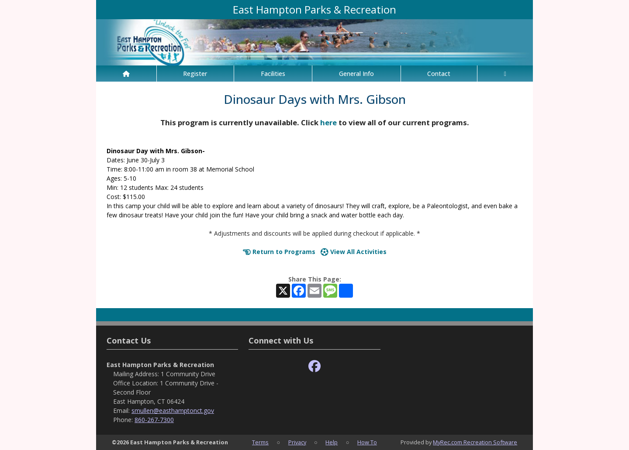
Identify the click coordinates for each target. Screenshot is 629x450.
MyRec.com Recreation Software (475, 442)
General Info (356, 73)
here (328, 122)
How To (367, 442)
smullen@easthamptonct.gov (172, 410)
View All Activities (354, 251)
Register (195, 73)
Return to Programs (279, 251)
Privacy (297, 442)
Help (331, 442)
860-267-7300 (154, 420)
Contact (438, 73)
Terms (260, 442)
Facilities (273, 73)
